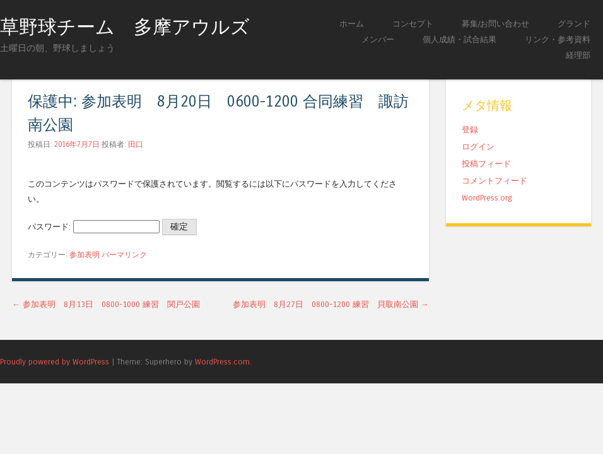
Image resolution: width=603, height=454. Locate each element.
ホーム (351, 23)
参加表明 (84, 254)
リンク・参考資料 (557, 39)
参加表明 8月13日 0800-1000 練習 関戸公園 (106, 304)
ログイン (478, 146)
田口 (135, 144)
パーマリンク (124, 254)
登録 (470, 129)
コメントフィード (494, 180)
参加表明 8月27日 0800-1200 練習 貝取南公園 (331, 304)
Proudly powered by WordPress (54, 361)
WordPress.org (487, 197)
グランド (574, 23)
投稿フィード (486, 163)
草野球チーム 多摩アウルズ (125, 27)
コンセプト (412, 23)
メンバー (377, 39)
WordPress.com (222, 361)
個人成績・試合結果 (459, 39)
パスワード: (94, 226)
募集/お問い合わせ (495, 23)
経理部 (578, 55)
